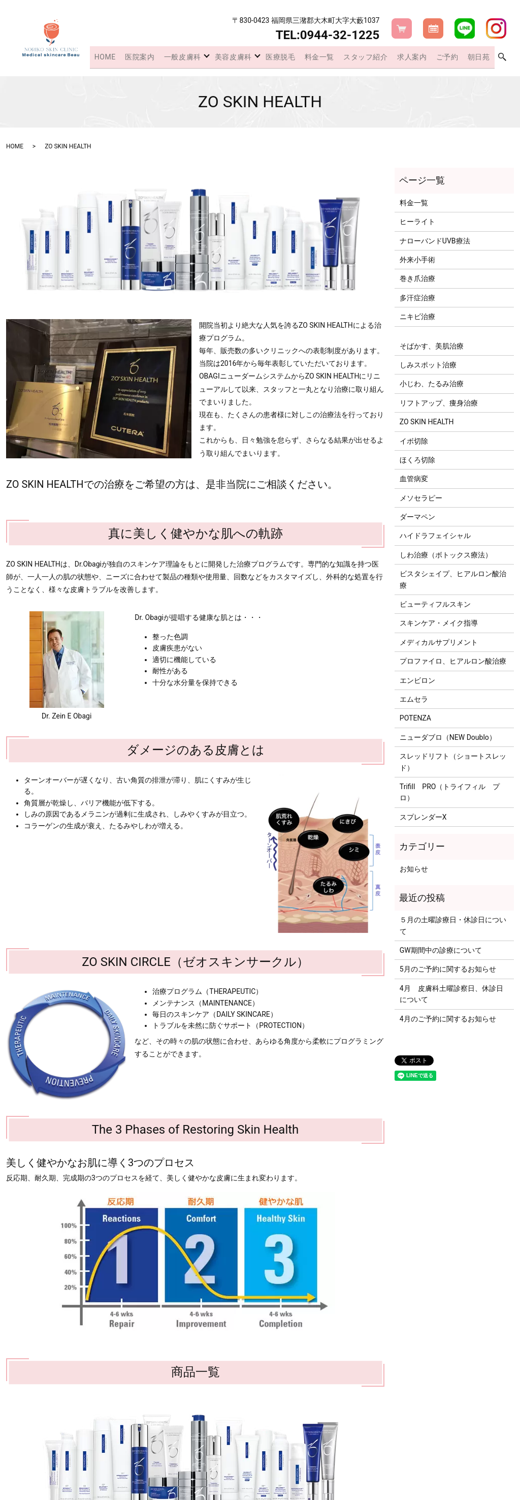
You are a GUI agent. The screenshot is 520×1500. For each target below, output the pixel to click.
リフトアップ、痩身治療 (439, 403)
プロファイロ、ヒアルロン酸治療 (453, 661)
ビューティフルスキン (435, 604)
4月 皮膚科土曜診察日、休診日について (451, 994)
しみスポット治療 (428, 365)
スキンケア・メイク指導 (439, 623)
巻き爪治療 (417, 278)
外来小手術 (417, 260)
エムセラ (414, 699)
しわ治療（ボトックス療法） (446, 555)
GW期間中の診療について (441, 950)
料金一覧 (331, 58)
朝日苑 (480, 58)
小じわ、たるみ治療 (432, 384)
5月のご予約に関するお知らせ (448, 969)
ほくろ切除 (417, 460)
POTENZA (415, 718)
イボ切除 (414, 441)
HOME (124, 58)
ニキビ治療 (417, 316)
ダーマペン (417, 517)
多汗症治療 (417, 298)
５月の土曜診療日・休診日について (453, 925)
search (502, 58)
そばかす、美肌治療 (432, 346)
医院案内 (156, 58)
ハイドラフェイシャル (435, 536)
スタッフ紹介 (375, 58)
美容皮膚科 (248, 58)
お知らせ (414, 869)
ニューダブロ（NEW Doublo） (448, 737)
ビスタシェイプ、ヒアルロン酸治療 (453, 579)
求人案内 (419, 58)
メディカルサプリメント (439, 642)
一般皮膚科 (196, 58)
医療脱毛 (295, 58)
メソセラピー (421, 498)
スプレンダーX (423, 817)
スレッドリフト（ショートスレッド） (453, 761)
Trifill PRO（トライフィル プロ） (450, 792)
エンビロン (417, 680)
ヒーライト (417, 221)
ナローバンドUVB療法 (435, 241)
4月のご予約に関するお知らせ (448, 1019)
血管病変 (414, 479)
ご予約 (451, 58)
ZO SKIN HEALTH (427, 422)
